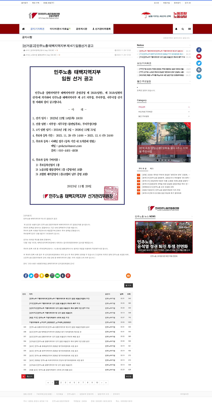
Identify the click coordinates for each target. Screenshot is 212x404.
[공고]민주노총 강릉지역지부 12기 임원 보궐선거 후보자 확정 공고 (54, 303)
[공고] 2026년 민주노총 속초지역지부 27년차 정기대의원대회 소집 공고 (56, 360)
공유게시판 (81, 28)
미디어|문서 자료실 (60, 28)
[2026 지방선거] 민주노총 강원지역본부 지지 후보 (158, 190)
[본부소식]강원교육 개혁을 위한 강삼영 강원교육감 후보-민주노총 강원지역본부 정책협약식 (164, 184)
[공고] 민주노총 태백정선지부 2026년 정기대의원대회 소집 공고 (53, 355)
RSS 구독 (35, 3)
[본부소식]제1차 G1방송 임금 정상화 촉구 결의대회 (159, 193)
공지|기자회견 (37, 28)
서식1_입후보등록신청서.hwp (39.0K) (77, 50)
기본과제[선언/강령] (44, 394)
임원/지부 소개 (103, 394)
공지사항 (27, 37)
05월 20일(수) (48, 3)
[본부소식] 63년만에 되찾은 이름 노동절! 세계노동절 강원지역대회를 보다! (164, 181)
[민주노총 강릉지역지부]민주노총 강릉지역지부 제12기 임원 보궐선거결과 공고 (59, 298)
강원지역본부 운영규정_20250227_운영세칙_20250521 (50, 322)
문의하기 (116, 394)
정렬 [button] (128, 376)
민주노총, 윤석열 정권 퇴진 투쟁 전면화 (163, 256)
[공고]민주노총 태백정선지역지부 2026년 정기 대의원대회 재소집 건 (55, 332)
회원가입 (166, 3)
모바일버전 (184, 394)
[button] (128, 285)
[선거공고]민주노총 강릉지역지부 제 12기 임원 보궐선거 (50, 313)
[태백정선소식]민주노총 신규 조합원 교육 (155, 187)
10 (97, 383)
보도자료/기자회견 (145, 111)
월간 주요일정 (143, 116)
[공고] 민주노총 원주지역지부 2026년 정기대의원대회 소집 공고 (53, 351)
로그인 (156, 3)
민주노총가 (71, 394)
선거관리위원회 (102, 28)
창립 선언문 (27, 394)
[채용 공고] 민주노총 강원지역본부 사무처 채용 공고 (49, 317)
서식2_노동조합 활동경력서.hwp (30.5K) (77, 54)
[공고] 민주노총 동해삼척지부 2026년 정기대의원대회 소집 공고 (53, 346)
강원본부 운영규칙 (87, 394)
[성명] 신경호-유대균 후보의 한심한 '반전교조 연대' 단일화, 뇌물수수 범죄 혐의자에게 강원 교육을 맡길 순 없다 (164, 174)
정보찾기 (177, 3)
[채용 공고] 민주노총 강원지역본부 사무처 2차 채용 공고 (50, 370)
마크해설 (59, 394)
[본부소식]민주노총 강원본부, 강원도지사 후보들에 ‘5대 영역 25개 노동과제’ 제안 (164, 178)
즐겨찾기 (24, 3)
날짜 (121, 294)
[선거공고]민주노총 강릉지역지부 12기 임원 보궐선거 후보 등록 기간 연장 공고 (59, 308)
